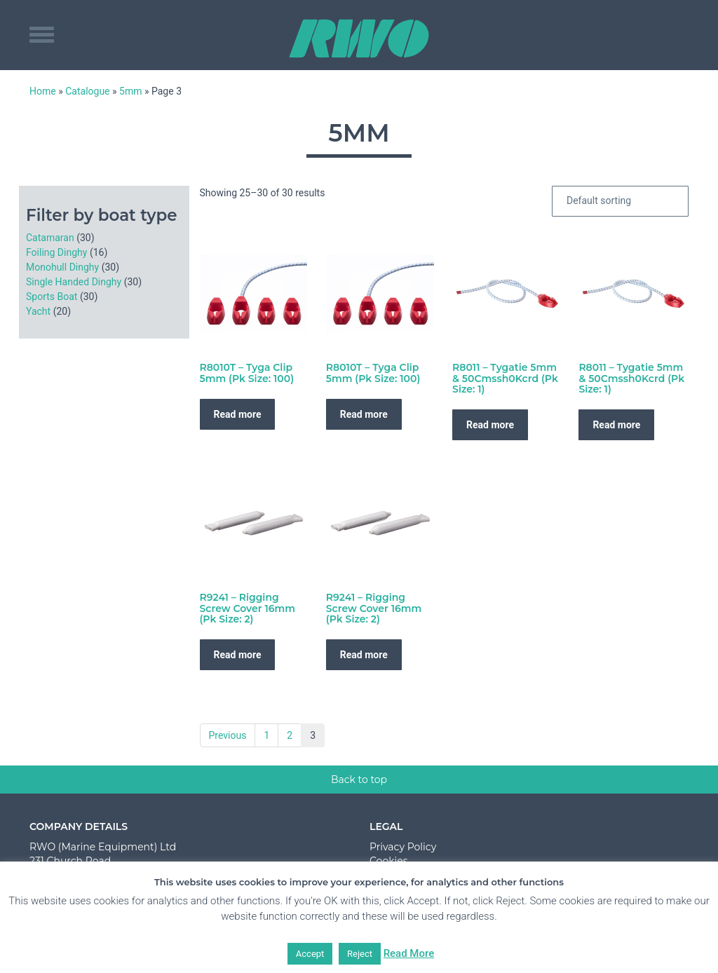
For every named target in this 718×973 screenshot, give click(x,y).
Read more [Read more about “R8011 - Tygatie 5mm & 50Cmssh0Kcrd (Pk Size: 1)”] (490, 424)
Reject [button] (359, 953)
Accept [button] (310, 953)
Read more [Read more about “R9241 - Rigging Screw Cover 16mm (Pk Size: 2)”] (238, 654)
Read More (409, 953)
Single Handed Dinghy (73, 281)
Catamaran (50, 237)
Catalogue (87, 91)
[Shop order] (620, 201)
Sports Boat (51, 296)
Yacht (38, 311)
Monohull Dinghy (62, 267)
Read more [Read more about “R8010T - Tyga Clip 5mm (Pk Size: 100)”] (238, 414)
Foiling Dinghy (56, 252)
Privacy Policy (403, 847)
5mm (130, 91)
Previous (228, 735)
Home (42, 91)
